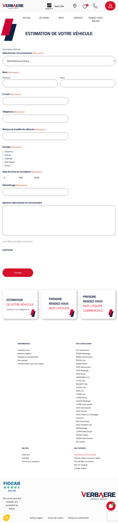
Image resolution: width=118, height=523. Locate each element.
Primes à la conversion (30, 461)
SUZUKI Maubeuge (83, 401)
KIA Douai (80, 418)
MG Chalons (80, 441)
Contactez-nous (24, 350)
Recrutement (23, 360)
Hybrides (25, 458)
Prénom (6, 77)
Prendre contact (80, 468)
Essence (9, 151)
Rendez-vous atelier (96, 19)
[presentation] (25, 259)
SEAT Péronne (81, 411)
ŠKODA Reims (81, 363)
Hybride (8, 158)
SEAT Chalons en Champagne (87, 414)
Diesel (8, 155)
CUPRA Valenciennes (84, 431)
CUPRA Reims (81, 397)
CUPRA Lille (80, 394)
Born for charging (80, 465)
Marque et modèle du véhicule (23, 129)
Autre (7, 165)
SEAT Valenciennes (83, 367)
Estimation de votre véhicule (85, 454)
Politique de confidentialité (28, 357)
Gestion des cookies (55, 518)
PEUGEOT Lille (81, 384)
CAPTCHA (7, 250)
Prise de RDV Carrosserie (84, 461)
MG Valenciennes (82, 421)
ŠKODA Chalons (82, 435)
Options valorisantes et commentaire (22, 202)
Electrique (10, 162)
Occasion (44, 18)
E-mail (11, 94)
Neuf (61, 18)
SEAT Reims (80, 374)
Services (78, 18)
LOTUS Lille (80, 380)
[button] (6, 517)
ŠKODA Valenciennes (84, 357)
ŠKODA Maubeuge (83, 353)
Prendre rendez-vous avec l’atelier (31, 363)
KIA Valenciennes (82, 350)
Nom (62, 77)
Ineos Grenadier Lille (84, 424)
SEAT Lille (80, 391)
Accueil (27, 18)
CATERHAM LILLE (83, 377)
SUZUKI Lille (81, 387)
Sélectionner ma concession (22, 53)
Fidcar (12, 508)
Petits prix (26, 454)
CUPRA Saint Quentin (84, 404)
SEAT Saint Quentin (83, 408)
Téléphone (13, 111)
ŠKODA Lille (80, 360)
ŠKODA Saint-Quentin (84, 438)
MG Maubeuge (81, 428)
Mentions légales (24, 353)
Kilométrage (14, 185)
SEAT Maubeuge (82, 370)
